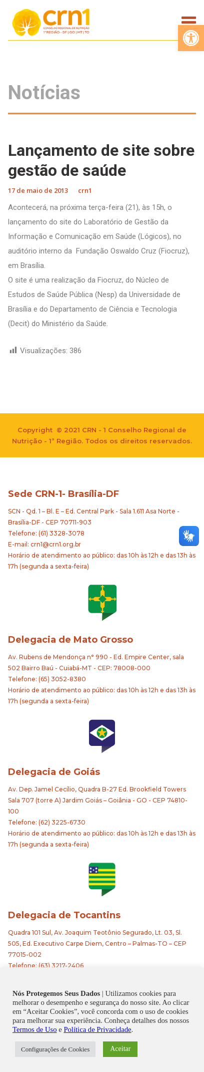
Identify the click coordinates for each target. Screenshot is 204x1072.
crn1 (85, 190)
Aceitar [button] (120, 1048)
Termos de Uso (34, 1029)
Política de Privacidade (97, 1029)
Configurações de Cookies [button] (55, 1049)
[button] (191, 38)
